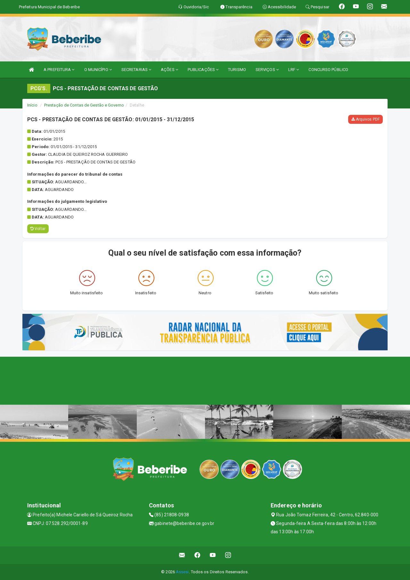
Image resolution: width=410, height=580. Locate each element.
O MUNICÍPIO (98, 69)
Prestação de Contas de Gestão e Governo (84, 105)
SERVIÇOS (267, 69)
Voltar (37, 228)
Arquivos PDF (365, 119)
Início (32, 105)
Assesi (182, 571)
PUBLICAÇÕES (203, 69)
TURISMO (237, 69)
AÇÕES (169, 69)
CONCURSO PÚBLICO (328, 69)
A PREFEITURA (59, 69)
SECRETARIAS (136, 69)
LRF (293, 69)
